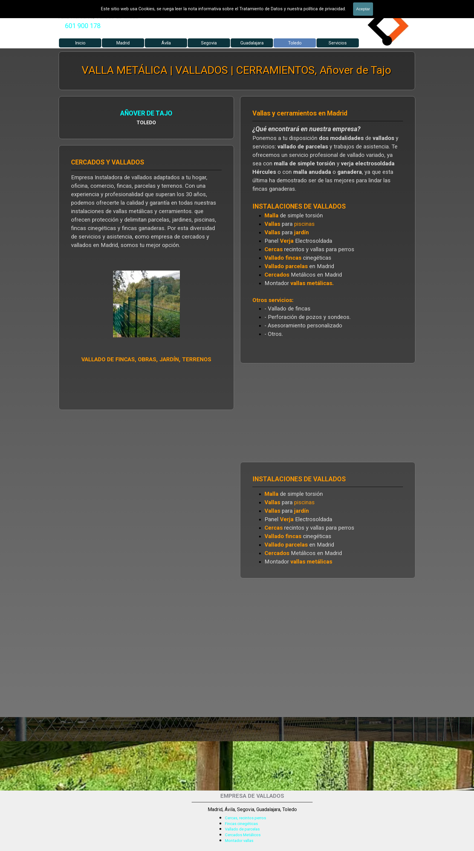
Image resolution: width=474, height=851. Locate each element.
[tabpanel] (83, 26)
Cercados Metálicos (243, 835)
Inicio (80, 43)
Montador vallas (239, 840)
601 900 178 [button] (83, 26)
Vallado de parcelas (242, 829)
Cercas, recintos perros (245, 818)
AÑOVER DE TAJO (146, 113)
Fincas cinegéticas (241, 823)
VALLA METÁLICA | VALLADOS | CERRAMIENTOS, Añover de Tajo (236, 70)
